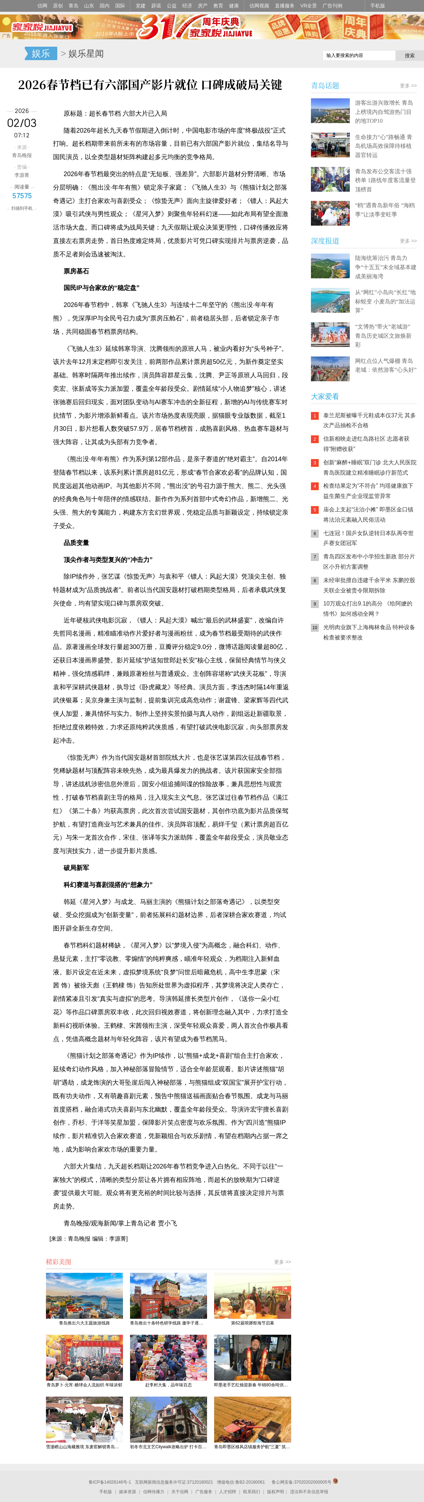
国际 (120, 5)
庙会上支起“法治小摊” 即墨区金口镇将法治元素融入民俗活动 (368, 514)
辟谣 (156, 5)
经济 (187, 5)
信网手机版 (332, 692)
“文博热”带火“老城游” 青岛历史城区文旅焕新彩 (383, 336)
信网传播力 (153, 1491)
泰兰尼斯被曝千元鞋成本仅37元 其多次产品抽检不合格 (369, 420)
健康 (234, 5)
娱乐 (41, 53)
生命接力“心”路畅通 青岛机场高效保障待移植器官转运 (383, 146)
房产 (203, 5)
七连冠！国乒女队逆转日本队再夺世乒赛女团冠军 (368, 538)
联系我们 (251, 1491)
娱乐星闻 (86, 53)
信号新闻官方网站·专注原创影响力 (12, 54)
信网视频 (259, 5)
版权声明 (275, 1491)
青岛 (73, 5)
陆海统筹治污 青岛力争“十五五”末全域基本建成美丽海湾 (386, 267)
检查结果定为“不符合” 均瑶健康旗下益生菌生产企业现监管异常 (368, 491)
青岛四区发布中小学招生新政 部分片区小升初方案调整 (369, 561)
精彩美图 (58, 1261)
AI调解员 (374, 721)
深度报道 (325, 241)
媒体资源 (127, 1491)
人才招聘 (227, 1491)
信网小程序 (374, 692)
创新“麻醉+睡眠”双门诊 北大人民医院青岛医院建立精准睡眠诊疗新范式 (370, 467)
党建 (141, 5)
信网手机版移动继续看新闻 (281, 54)
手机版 (377, 5)
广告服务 (203, 1491)
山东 (89, 5)
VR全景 (308, 5)
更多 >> (282, 1262)
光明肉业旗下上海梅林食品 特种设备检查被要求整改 (369, 632)
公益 (172, 5)
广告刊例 (332, 5)
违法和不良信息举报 (309, 1491)
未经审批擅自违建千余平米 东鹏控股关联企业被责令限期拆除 (369, 585)
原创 (58, 5)
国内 (105, 5)
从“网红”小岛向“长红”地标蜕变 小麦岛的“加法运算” (385, 301)
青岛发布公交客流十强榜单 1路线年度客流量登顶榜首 (385, 180)
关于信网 (179, 1491)
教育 (218, 5)
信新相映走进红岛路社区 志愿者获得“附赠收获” (366, 444)
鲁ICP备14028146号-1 (110, 1482)
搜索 (410, 55)
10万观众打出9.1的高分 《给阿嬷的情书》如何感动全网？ (367, 609)
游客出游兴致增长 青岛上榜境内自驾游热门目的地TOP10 (384, 112)
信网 (42, 5)
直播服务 (285, 5)
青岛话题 (325, 85)
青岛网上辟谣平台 (332, 721)
